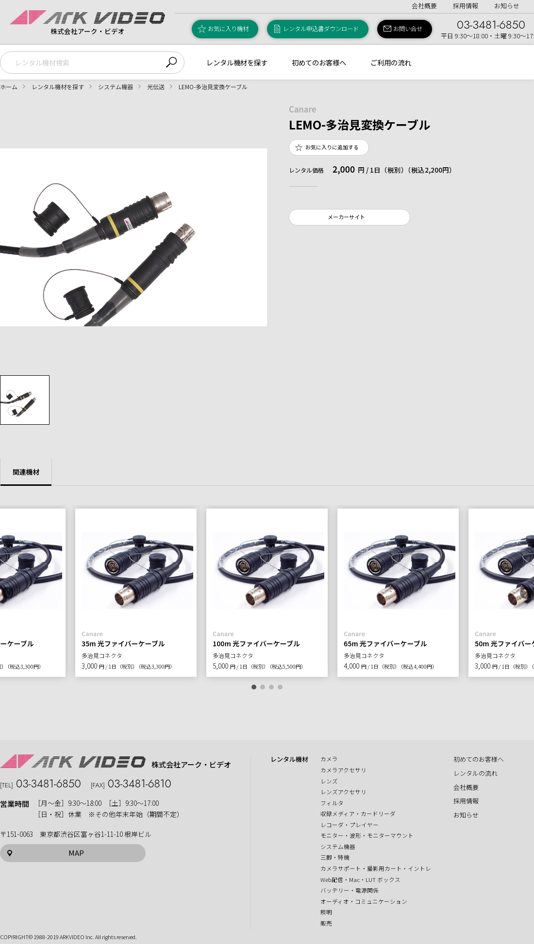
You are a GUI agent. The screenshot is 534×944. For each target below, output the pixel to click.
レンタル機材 (289, 759)
